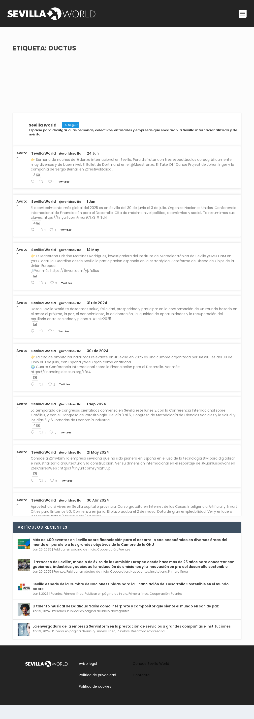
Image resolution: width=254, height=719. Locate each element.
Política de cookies (95, 700)
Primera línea (178, 586)
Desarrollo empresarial (148, 645)
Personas (59, 625)
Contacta (141, 689)
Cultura (84, 63)
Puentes (124, 563)
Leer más (29, 88)
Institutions (158, 586)
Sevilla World (43, 167)
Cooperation (119, 586)
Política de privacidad (97, 689)
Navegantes (139, 586)
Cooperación (107, 563)
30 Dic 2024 (97, 365)
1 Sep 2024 (96, 418)
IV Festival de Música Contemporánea (63, 55)
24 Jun (93, 167)
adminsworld (33, 63)
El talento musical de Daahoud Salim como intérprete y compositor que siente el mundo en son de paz (125, 620)
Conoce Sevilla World (151, 677)
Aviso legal (88, 677)
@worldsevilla (70, 168)
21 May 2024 (98, 466)
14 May (93, 263)
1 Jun (91, 215)
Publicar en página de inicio (75, 563)
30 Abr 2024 (98, 514)
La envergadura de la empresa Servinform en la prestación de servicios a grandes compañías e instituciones (131, 640)
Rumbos (70, 63)
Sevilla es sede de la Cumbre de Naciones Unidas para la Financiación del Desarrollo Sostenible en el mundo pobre (130, 600)
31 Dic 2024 (97, 316)
